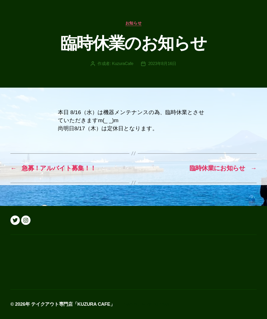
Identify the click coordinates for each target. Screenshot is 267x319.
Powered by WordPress (145, 304)
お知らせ (133, 23)
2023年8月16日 (162, 63)
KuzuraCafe (123, 63)
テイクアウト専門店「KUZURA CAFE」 (73, 304)
